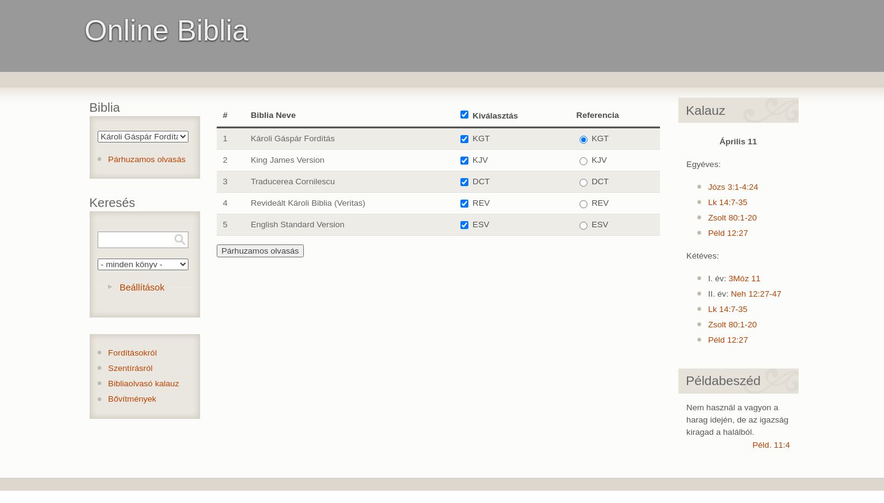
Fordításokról (132, 352)
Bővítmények (132, 399)
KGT (481, 138)
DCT (481, 181)
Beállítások (142, 287)
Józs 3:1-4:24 (733, 187)
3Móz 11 (745, 278)
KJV (480, 160)
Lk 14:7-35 (727, 202)
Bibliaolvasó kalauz (143, 383)
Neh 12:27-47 (756, 293)
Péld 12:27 (728, 233)
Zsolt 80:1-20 (732, 217)
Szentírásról (130, 368)
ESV (481, 224)
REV (481, 203)
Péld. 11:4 (771, 445)
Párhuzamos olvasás (146, 159)
